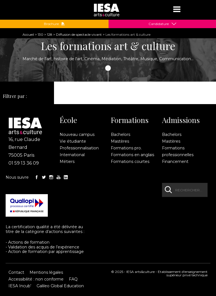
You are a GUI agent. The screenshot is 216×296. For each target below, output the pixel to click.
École (68, 120)
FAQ (73, 279)
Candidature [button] (158, 24)
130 (40, 34)
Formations (129, 120)
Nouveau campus (77, 134)
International (72, 154)
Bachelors (120, 134)
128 (49, 34)
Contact (16, 272)
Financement (175, 161)
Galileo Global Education (60, 285)
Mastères (120, 141)
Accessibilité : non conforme (36, 279)
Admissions (181, 120)
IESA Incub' (19, 285)
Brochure (54, 24)
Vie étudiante (73, 141)
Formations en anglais (132, 154)
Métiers (67, 161)
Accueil (28, 34)
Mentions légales (46, 272)
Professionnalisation (79, 148)
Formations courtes (130, 161)
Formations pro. (126, 148)
